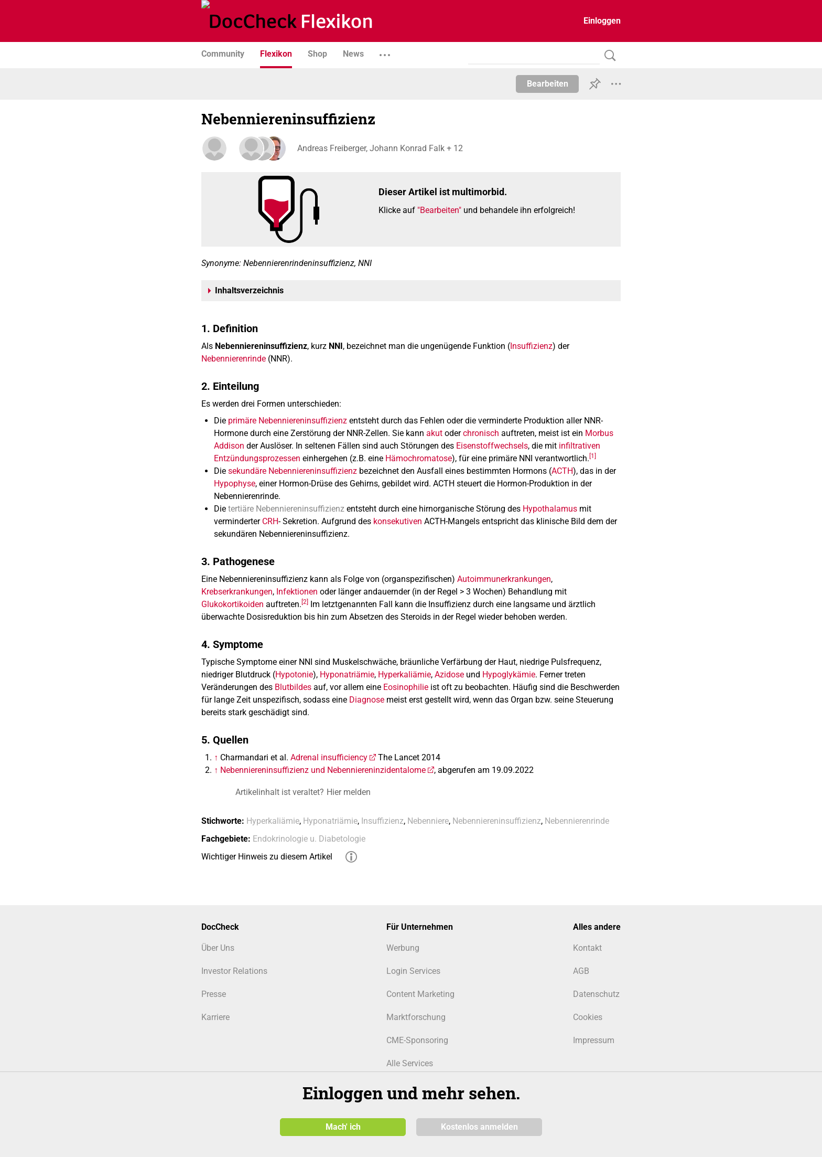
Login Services (413, 971)
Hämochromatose (418, 458)
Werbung (402, 948)
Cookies (587, 1017)
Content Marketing (420, 994)
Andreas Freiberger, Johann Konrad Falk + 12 (378, 148)
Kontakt (587, 948)
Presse (213, 994)
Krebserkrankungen (237, 592)
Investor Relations (234, 971)
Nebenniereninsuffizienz (496, 821)
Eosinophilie (405, 687)
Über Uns (217, 948)
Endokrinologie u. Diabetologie (309, 839)
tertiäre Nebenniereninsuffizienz (286, 509)
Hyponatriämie (347, 675)
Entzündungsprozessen (257, 458)
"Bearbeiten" (439, 210)
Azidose (449, 675)
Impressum (593, 1040)
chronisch (481, 433)
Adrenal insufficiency (328, 757)
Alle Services (409, 1063)
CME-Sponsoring (417, 1040)
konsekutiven (397, 521)
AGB (581, 971)
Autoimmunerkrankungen (504, 579)
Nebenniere (428, 821)
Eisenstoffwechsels (492, 446)
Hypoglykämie (508, 675)
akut (434, 433)
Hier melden (349, 792)
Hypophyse (234, 484)
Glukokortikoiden (232, 604)
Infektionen (297, 592)
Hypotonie (294, 675)
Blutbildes (293, 687)
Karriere (215, 1017)
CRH (270, 521)
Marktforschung (416, 1017)
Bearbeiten (547, 84)
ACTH (562, 471)
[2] (304, 601)
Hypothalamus (550, 509)
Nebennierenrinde (233, 359)
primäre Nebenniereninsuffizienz (287, 421)
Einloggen (602, 21)
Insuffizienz (531, 346)
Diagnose (366, 700)
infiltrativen (579, 446)
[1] (592, 455)
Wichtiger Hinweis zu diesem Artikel (266, 857)
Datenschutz (596, 994)
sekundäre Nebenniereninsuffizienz (292, 471)
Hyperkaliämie (404, 675)
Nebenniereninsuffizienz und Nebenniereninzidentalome (323, 770)
